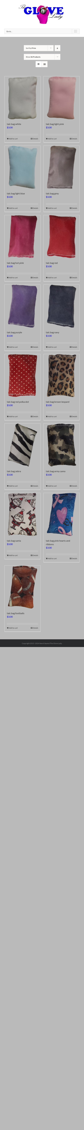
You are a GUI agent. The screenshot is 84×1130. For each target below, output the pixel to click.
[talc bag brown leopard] (61, 375)
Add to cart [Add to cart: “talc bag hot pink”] (13, 277)
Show (33, 57)
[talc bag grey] (61, 167)
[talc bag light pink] (61, 97)
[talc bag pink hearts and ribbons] (61, 514)
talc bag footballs (15, 613)
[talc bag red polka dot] (22, 375)
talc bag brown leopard (57, 401)
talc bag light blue (16, 193)
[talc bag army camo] (61, 445)
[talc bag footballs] (22, 587)
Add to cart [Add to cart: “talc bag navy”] (52, 347)
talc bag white (14, 124)
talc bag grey (52, 193)
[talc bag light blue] (22, 167)
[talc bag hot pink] (22, 236)
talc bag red (52, 262)
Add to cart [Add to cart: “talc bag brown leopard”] (52, 416)
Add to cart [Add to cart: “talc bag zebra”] (13, 486)
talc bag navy (52, 332)
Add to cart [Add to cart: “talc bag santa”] (13, 555)
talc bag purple (14, 332)
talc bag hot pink (15, 262)
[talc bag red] (61, 236)
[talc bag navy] (61, 306)
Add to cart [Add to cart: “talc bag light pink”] (52, 139)
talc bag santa (14, 540)
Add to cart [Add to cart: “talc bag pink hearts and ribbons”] (52, 558)
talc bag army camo (55, 471)
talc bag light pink (55, 124)
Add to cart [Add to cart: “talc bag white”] (13, 139)
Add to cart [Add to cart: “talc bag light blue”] (13, 208)
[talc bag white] (22, 97)
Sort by (31, 48)
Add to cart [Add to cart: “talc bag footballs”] (13, 628)
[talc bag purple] (22, 306)
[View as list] (44, 64)
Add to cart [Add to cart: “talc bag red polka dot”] (13, 416)
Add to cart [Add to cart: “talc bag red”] (52, 277)
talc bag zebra (14, 471)
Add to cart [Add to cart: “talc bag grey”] (52, 208)
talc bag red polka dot (18, 401)
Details (35, 139)
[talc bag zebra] (22, 445)
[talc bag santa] (22, 514)
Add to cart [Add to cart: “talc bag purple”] (13, 347)
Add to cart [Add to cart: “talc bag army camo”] (52, 486)
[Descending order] (57, 48)
